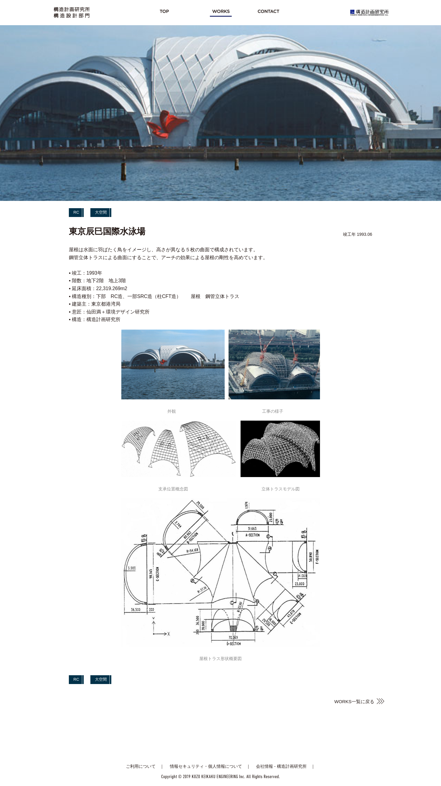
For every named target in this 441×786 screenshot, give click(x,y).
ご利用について (141, 766)
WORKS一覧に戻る (354, 701)
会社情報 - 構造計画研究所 (281, 766)
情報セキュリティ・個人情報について (206, 766)
